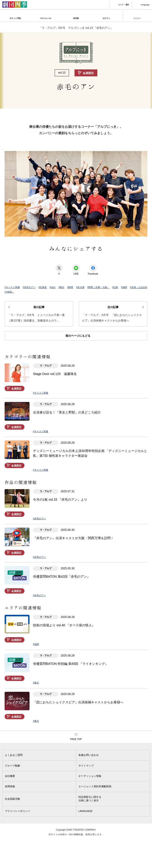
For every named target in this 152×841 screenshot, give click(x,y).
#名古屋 (80, 287)
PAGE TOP (76, 739)
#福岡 (124, 287)
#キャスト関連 (12, 287)
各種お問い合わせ (88, 755)
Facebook (93, 269)
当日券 (76, 18)
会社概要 (10, 776)
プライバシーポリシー (17, 811)
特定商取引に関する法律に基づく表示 (89, 799)
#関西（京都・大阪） (98, 287)
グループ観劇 (12, 765)
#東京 (61, 287)
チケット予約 (15, 18)
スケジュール (45, 18)
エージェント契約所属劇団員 (94, 786)
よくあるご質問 (14, 755)
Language (145, 5)
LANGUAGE (85, 811)
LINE (76, 269)
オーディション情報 (89, 776)
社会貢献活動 (12, 798)
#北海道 (43, 287)
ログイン (106, 18)
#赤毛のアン (29, 287)
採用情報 (10, 786)
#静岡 (70, 287)
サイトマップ (86, 765)
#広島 (115, 287)
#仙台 (53, 287)
